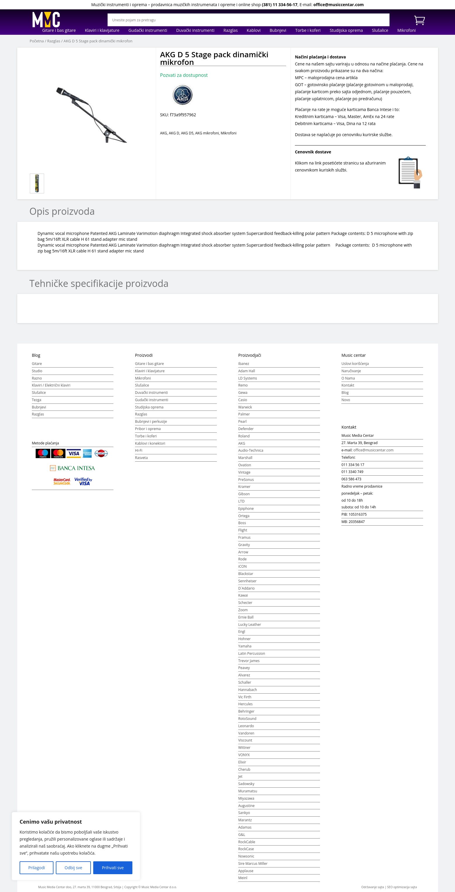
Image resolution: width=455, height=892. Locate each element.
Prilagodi (36, 867)
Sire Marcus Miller (252, 863)
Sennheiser (247, 580)
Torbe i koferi (308, 30)
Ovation (244, 465)
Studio (37, 370)
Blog (345, 392)
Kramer (244, 486)
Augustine (246, 805)
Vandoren (246, 733)
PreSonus (246, 479)
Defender (246, 428)
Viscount (245, 740)
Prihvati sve (113, 867)
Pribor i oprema (148, 428)
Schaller (244, 682)
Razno (37, 378)
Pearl (242, 421)
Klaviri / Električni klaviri (51, 385)
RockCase (246, 848)
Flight (242, 530)
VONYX (244, 754)
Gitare (37, 363)
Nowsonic (246, 856)
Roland (244, 436)
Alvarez (244, 675)
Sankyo (244, 812)
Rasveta (141, 457)
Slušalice (380, 30)
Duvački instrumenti (195, 30)
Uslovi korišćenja (355, 363)
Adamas (244, 827)
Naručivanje (351, 370)
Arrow (243, 552)
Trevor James (248, 660)
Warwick (245, 407)
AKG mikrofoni (207, 133)
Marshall (245, 457)
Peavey (244, 667)
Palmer (244, 414)
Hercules (245, 704)
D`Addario (246, 588)
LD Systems (247, 378)
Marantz (245, 819)
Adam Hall (246, 370)
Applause (245, 870)
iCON (242, 566)
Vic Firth (244, 696)
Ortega (243, 515)
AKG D (174, 133)
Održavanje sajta (372, 887)
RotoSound (247, 718)
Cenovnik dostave (313, 152)
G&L (241, 834)
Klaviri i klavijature (102, 30)
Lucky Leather (249, 624)
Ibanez (243, 363)
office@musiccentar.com (338, 4)
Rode (242, 559)
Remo (243, 385)
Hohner (244, 638)
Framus (244, 537)
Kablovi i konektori (150, 443)
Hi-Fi (138, 450)
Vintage (244, 472)
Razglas (231, 30)
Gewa (242, 392)
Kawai (243, 595)
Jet (240, 776)
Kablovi (253, 30)
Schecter (245, 602)
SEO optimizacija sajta (402, 887)
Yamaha (244, 646)
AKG (163, 133)
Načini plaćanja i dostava (320, 57)
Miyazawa (246, 798)
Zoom (243, 609)
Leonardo (246, 725)
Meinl (242, 877)
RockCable (246, 841)
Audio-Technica (250, 450)
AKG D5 (187, 133)
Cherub (244, 769)
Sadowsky (246, 783)
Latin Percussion (251, 653)
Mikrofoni (406, 30)
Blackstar (245, 573)
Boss (242, 522)
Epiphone (246, 508)
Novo (345, 399)
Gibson (244, 493)
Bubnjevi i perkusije (151, 421)
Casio (242, 399)
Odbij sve (73, 867)
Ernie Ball (245, 617)
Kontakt (347, 385)
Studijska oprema (346, 30)
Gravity (244, 544)
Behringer (246, 711)
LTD (241, 501)
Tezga (36, 399)
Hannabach (247, 689)
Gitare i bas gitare (59, 30)
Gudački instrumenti (148, 30)
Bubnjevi (278, 30)
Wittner (244, 747)
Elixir (242, 762)
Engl (241, 631)
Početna (37, 41)
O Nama (348, 378)
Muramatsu (247, 791)
